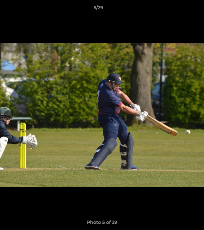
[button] (181, 9)
